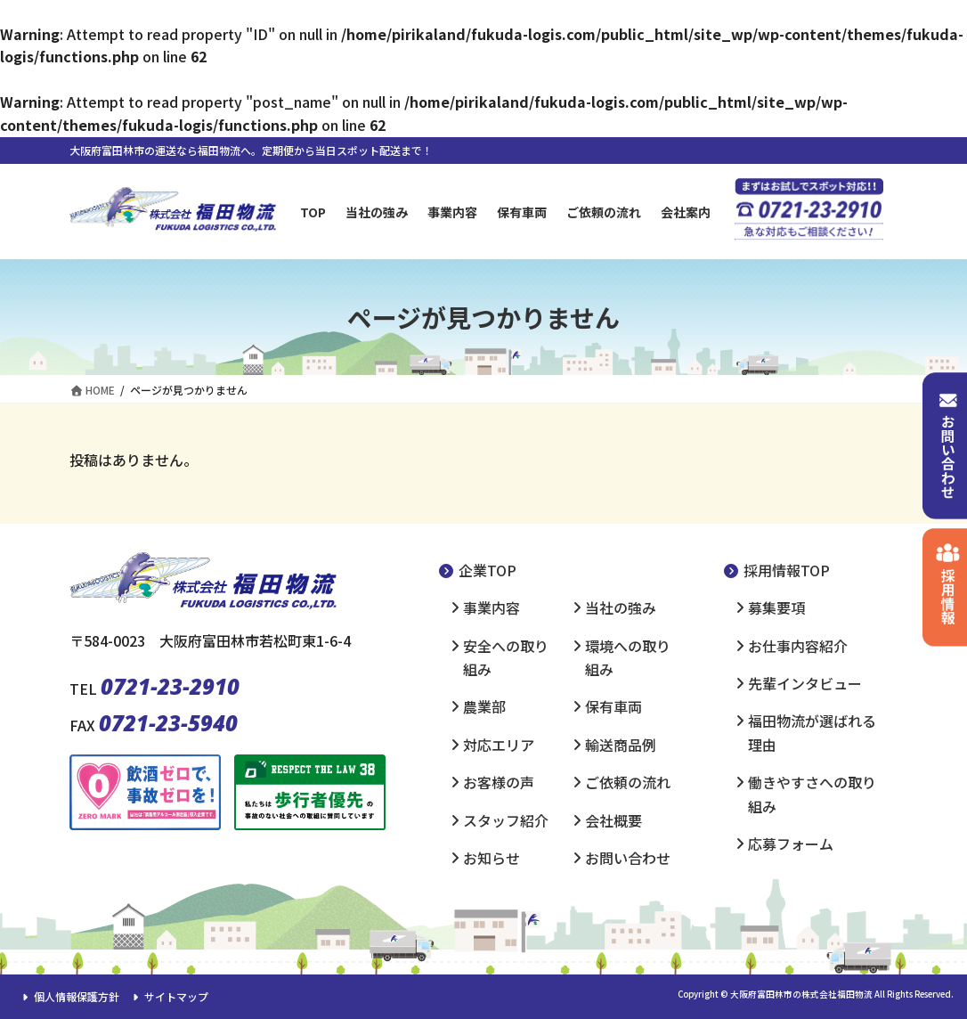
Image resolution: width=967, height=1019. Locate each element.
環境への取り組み (627, 657)
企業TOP (476, 570)
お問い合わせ (627, 857)
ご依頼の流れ (627, 782)
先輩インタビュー (805, 683)
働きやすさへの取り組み (812, 793)
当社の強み (620, 607)
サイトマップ (168, 996)
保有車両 (613, 706)
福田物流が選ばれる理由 (812, 732)
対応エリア (498, 744)
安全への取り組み (506, 657)
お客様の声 (498, 782)
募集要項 (776, 607)
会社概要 (613, 820)
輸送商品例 (620, 744)
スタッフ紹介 (506, 820)
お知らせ (491, 857)
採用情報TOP (776, 570)
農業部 (484, 706)
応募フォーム (790, 843)
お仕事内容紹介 (798, 645)
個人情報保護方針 (68, 996)
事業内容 (491, 607)
